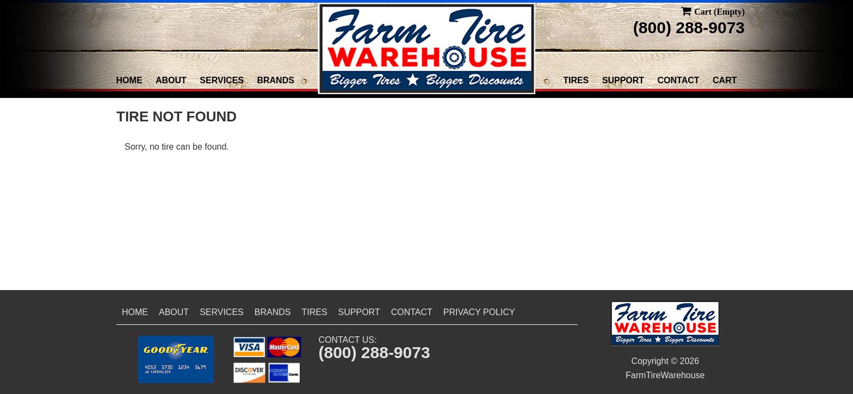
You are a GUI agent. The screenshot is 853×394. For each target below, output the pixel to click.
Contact (679, 80)
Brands (275, 80)
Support (623, 80)
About (171, 80)
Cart (725, 80)
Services (222, 80)
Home (129, 80)
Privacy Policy (479, 312)
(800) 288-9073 (689, 27)
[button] (176, 359)
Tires (576, 80)
